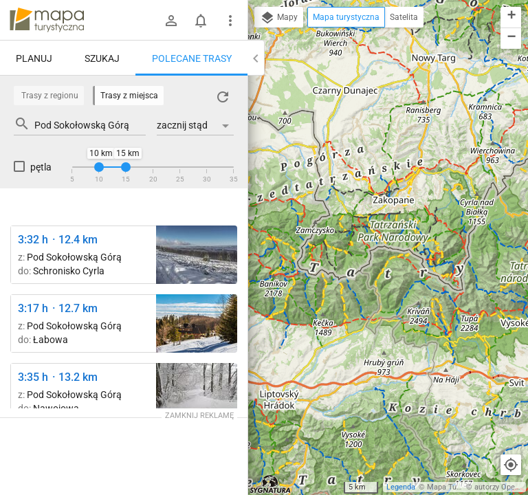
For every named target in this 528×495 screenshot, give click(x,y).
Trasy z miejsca (129, 95)
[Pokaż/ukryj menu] (230, 21)
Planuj (34, 58)
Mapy (279, 17)
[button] (510, 17)
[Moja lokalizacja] (510, 464)
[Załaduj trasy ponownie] (223, 97)
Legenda (400, 487)
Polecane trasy (192, 58)
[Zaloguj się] (171, 21)
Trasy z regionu (49, 95)
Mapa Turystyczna (458, 487)
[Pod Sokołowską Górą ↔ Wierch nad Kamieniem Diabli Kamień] (196, 255)
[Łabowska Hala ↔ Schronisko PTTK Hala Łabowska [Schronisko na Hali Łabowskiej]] (196, 323)
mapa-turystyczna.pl (47, 20)
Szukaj (102, 58)
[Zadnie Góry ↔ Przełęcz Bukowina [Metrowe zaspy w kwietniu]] (196, 392)
